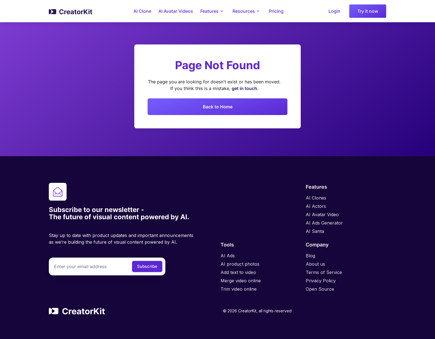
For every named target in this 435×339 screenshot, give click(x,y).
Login (334, 11)
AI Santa (315, 231)
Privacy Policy (321, 280)
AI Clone (142, 11)
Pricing (276, 11)
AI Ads (228, 255)
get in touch (244, 88)
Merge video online (241, 280)
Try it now (367, 11)
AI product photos (240, 264)
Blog (310, 255)
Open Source (320, 289)
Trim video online (239, 289)
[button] (213, 11)
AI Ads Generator (324, 223)
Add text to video (238, 272)
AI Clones (316, 198)
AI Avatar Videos (175, 11)
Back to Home (217, 106)
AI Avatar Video (322, 214)
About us (315, 264)
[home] (71, 11)
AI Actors (316, 206)
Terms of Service (324, 272)
